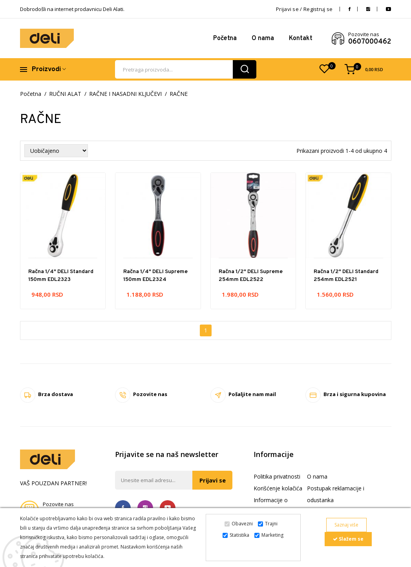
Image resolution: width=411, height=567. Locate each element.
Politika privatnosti (277, 476)
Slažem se (348, 539)
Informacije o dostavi (271, 506)
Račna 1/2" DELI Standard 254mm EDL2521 (346, 275)
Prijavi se (212, 480)
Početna (225, 38)
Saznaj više (346, 524)
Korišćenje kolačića (278, 488)
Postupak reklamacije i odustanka (335, 494)
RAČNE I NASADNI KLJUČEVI (125, 94)
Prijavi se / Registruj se (304, 9)
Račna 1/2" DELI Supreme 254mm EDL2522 (251, 275)
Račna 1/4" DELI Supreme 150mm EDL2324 (155, 275)
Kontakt (300, 38)
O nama (263, 38)
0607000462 (369, 42)
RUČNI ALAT (65, 94)
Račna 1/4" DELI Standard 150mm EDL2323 (60, 275)
